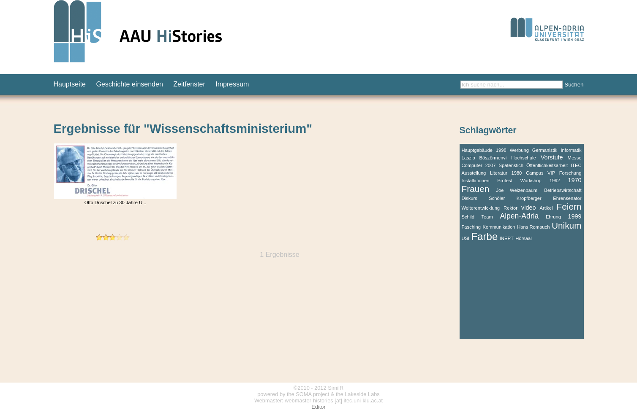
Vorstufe (552, 157)
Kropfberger (529, 198)
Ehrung (553, 216)
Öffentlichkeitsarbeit (547, 165)
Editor (318, 407)
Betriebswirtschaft (562, 190)
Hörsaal (523, 238)
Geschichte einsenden (129, 84)
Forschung (570, 172)
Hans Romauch (533, 226)
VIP (551, 172)
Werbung (519, 150)
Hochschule (523, 157)
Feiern (569, 206)
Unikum (567, 225)
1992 (555, 180)
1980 (516, 172)
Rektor (510, 207)
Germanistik (545, 150)
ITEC (576, 165)
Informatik (571, 150)
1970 (574, 180)
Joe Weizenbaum (516, 190)
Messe (575, 157)
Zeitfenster (189, 84)
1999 (574, 216)
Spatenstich (511, 165)
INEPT (507, 238)
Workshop (531, 180)
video (528, 207)
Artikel (546, 207)
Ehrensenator (567, 198)
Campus (535, 172)
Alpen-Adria (519, 216)
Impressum (232, 84)
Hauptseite (70, 84)
